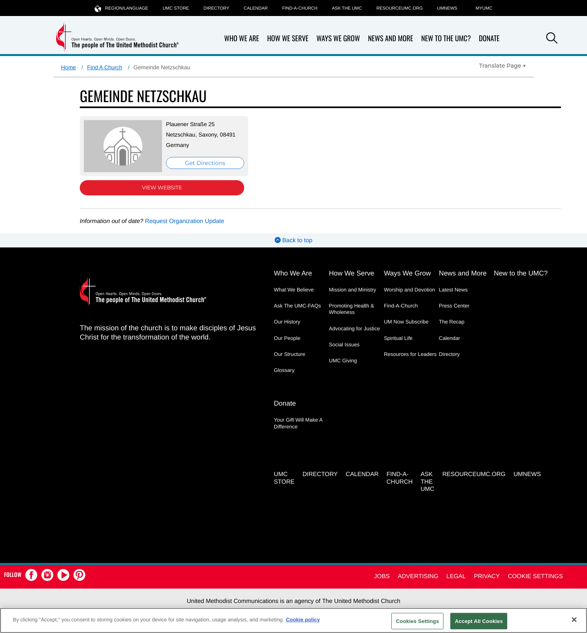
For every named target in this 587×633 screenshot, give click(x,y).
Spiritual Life (398, 338)
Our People (287, 338)
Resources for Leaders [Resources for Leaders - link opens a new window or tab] (410, 354)
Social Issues (344, 345)
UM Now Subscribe (406, 322)
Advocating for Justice (354, 329)
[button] (551, 39)
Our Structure (289, 354)
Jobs (382, 576)
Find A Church (104, 67)
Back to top (293, 240)
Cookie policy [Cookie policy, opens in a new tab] (303, 620)
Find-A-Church (300, 8)
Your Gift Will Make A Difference (298, 423)
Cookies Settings (417, 621)
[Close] (574, 619)
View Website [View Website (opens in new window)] (162, 188)
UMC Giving (343, 361)
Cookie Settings (535, 576)
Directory (216, 8)
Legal (456, 576)
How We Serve (287, 38)
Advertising (418, 576)
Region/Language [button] (121, 8)
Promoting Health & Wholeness (351, 309)
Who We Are (241, 38)
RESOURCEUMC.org (399, 8)
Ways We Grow (338, 38)
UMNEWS (447, 8)
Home (68, 67)
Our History (287, 322)
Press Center (454, 306)
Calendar (256, 8)
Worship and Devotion (409, 290)
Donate (489, 38)
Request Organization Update (185, 221)
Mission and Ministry (352, 290)
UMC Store (176, 8)
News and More (390, 38)
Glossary (284, 370)
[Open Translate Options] (502, 65)
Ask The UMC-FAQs (297, 306)
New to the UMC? (446, 38)
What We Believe (294, 290)
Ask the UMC (347, 8)
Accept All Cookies (479, 621)
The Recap (452, 322)
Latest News (453, 290)
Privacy (487, 576)
